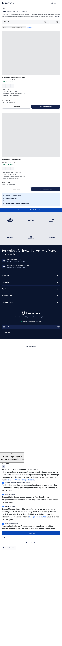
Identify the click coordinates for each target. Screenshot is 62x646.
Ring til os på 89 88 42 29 (14, 259)
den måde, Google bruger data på (20, 480)
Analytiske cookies (8, 494)
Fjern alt (29, 27)
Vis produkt (16, 106)
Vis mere (57, 16)
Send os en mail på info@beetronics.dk (18, 265)
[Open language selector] (31, 327)
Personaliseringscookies (10, 523)
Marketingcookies (8, 506)
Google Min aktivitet (37, 517)
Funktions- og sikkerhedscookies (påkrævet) (16, 482)
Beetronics (25, 312)
